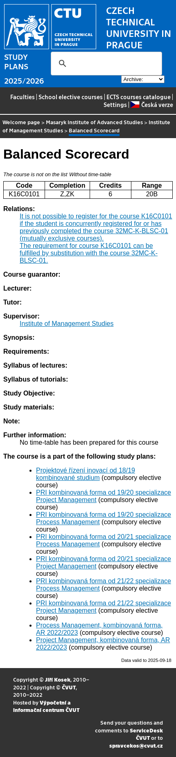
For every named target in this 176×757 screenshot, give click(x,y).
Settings (115, 104)
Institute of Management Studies (66, 323)
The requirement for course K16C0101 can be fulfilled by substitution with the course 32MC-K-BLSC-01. (89, 253)
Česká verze (152, 104)
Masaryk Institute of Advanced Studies (94, 122)
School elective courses (70, 96)
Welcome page (21, 122)
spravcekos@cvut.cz (136, 745)
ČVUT (69, 687)
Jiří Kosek (57, 679)
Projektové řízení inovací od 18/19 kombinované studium (85, 474)
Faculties (22, 96)
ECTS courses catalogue (138, 96)
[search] (105, 63)
